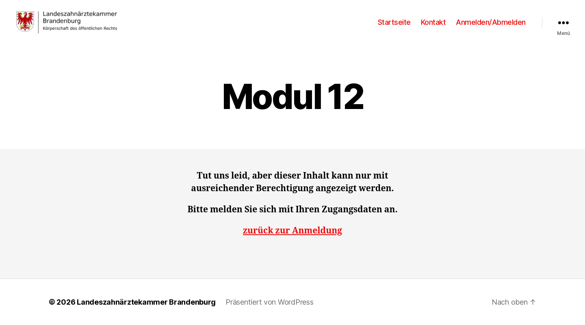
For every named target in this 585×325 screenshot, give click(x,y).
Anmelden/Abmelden (491, 22)
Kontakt (433, 22)
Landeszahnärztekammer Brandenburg (146, 302)
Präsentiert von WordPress (269, 302)
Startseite (394, 22)
